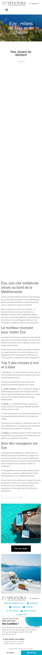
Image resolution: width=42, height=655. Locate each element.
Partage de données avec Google (14, 641)
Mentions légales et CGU (14, 603)
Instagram (32, 603)
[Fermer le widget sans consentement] (10, 618)
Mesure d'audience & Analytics (13, 643)
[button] (7, 10)
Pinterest (28, 607)
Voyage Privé (21, 614)
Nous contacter (28, 611)
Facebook (14, 607)
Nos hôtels (12, 611)
